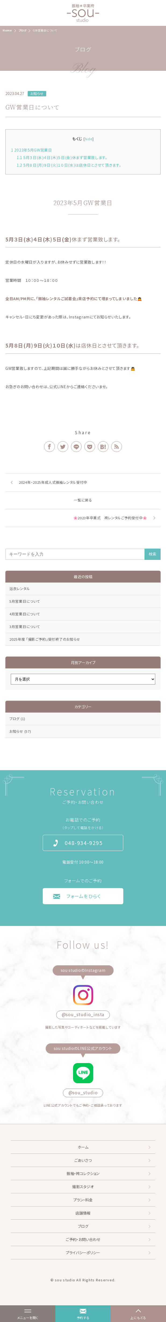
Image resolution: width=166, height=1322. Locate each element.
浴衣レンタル (19, 588)
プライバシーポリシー (83, 1252)
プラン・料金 (83, 1199)
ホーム (83, 1147)
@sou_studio (83, 1092)
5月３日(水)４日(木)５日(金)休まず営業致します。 (62, 157)
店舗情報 (83, 1213)
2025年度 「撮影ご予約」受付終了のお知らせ (44, 639)
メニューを (25, 1315)
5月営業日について (24, 601)
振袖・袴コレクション (83, 1173)
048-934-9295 (84, 842)
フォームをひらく (83, 896)
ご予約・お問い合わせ (83, 1239)
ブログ (17, 718)
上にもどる (138, 1317)
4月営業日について (24, 613)
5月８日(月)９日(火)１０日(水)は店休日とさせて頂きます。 (69, 165)
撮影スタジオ (83, 1186)
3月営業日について (24, 626)
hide (89, 138)
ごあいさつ (83, 1160)
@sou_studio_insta (83, 1014)
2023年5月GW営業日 (31, 150)
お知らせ (37, 93)
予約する (83, 1317)
